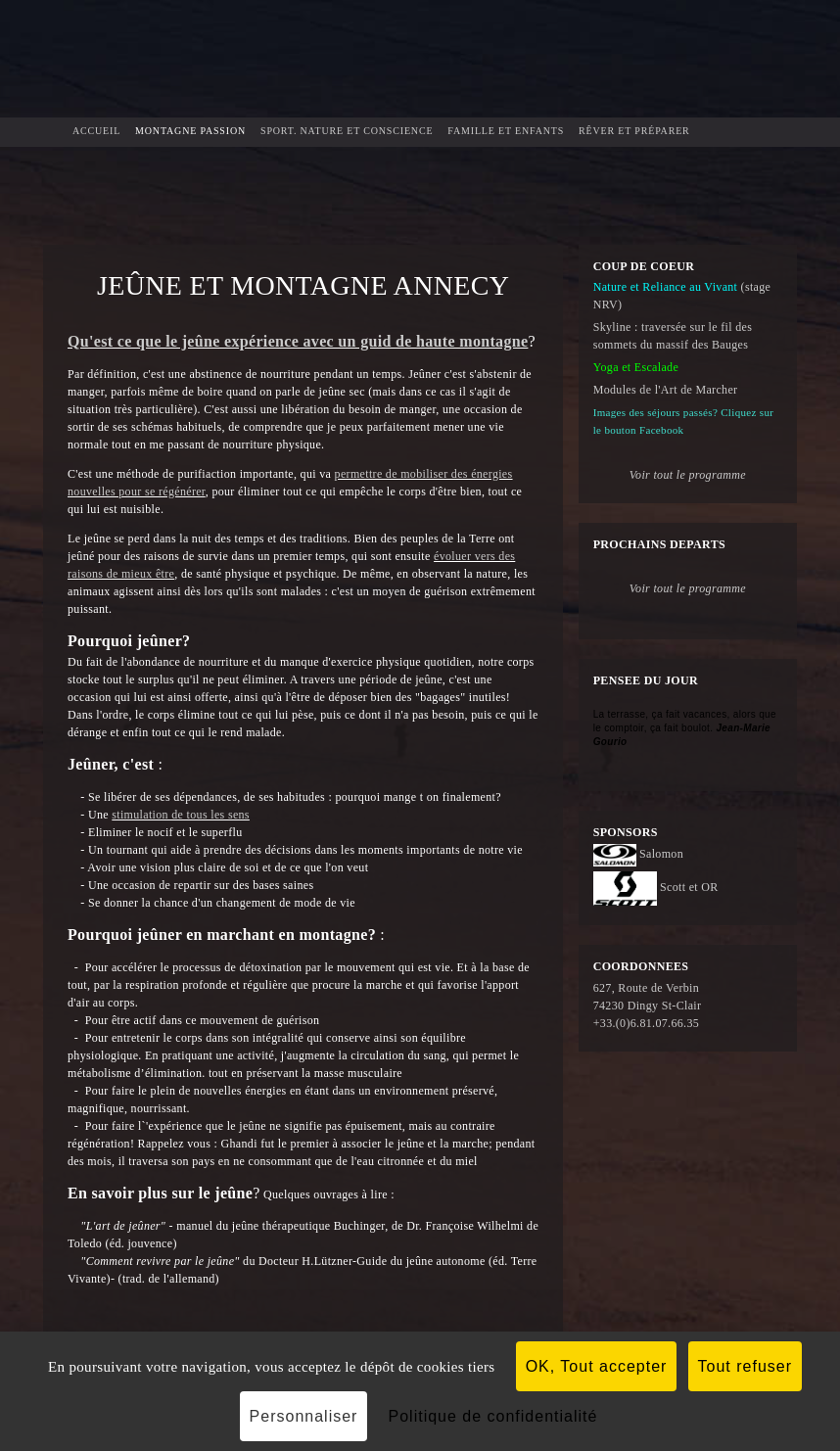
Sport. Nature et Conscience (346, 130)
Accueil (96, 130)
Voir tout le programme (688, 588)
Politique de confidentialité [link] (493, 1416)
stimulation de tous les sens (181, 814)
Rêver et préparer (634, 130)
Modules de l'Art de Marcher (665, 390)
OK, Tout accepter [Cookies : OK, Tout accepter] (597, 1366)
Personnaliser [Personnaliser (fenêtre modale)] (304, 1416)
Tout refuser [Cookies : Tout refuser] (745, 1366)
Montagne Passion (190, 130)
